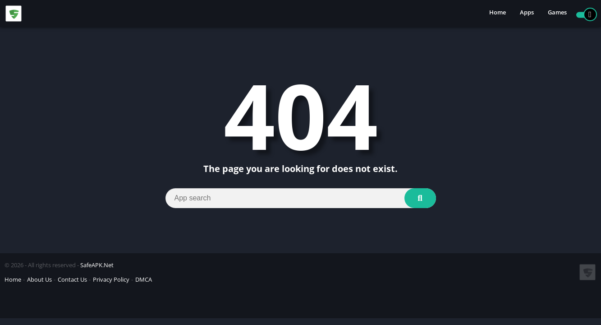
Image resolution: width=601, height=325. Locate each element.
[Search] (300, 198)
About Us (39, 279)
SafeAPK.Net (97, 265)
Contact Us (72, 279)
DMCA (143, 279)
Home (497, 13)
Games (557, 13)
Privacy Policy (111, 279)
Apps (527, 13)
